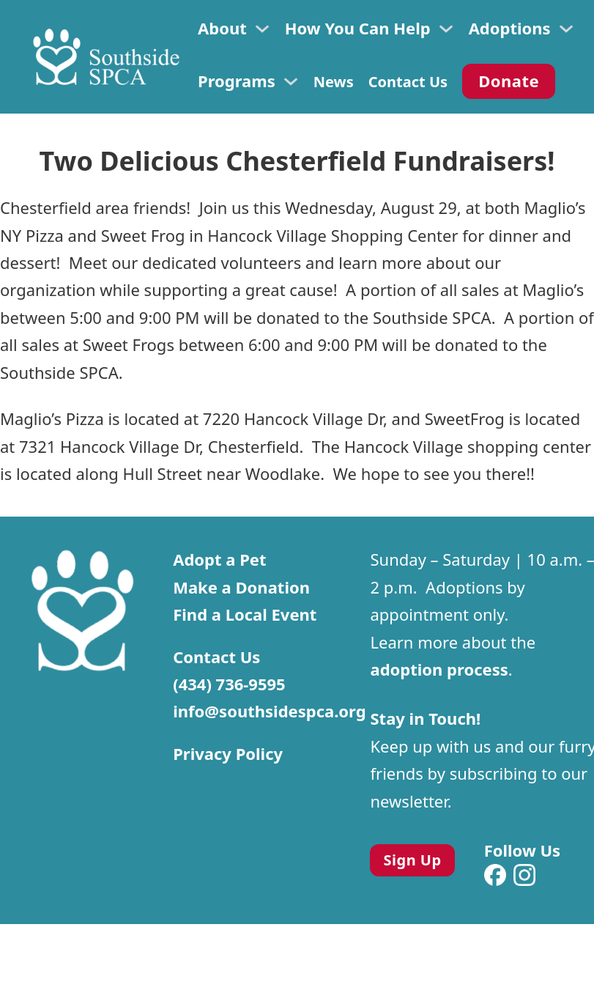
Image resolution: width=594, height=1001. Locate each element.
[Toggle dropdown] (262, 29)
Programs (236, 81)
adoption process (439, 669)
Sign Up (413, 860)
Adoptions (510, 28)
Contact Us (408, 82)
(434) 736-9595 (229, 684)
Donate (508, 81)
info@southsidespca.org (269, 711)
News (333, 82)
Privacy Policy (228, 753)
